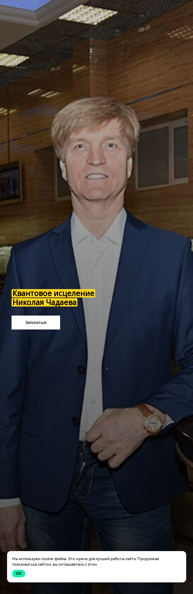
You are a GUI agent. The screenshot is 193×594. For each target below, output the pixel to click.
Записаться (35, 322)
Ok (19, 573)
